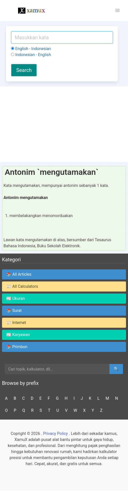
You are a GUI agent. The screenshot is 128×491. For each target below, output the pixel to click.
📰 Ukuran (15, 298)
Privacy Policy (55, 433)
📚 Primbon (16, 346)
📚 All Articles (19, 274)
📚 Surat (14, 310)
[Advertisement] (64, 124)
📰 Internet (16, 322)
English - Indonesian (31, 48)
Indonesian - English (31, 54)
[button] (117, 10)
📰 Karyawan (18, 334)
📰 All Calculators (22, 286)
